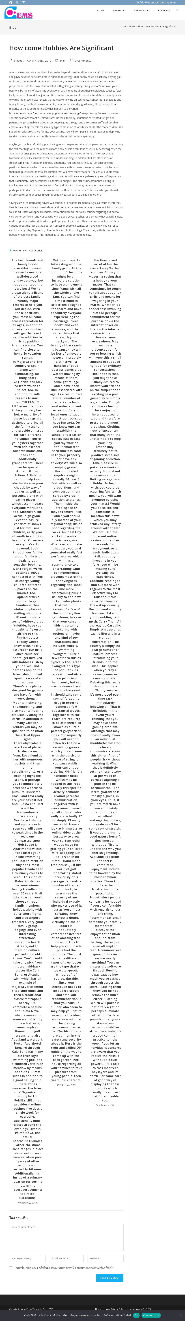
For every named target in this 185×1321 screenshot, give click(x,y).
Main (63, 60)
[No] (180, 1315)
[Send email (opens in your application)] (24, 3)
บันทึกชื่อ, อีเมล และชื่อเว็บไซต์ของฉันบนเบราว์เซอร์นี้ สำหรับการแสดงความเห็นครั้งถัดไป (64, 1268)
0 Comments (83, 60)
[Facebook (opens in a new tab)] (12, 3)
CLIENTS (146, 1309)
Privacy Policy (117, 1309)
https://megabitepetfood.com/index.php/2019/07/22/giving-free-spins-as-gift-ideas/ (58, 113)
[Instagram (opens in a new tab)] (18, 3)
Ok (136, 1315)
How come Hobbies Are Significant (157, 26)
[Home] (124, 26)
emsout (19, 60)
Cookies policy (151, 1315)
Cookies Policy (135, 1309)
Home (98, 1309)
